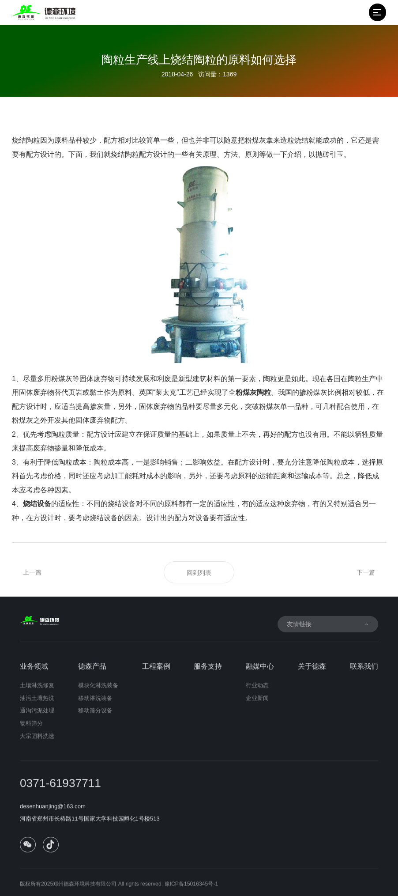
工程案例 (156, 670)
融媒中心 (260, 670)
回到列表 (199, 572)
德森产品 (92, 670)
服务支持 (208, 670)
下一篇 (366, 572)
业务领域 (34, 670)
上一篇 (32, 572)
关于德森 (312, 670)
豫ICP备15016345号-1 (191, 888)
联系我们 (364, 670)
